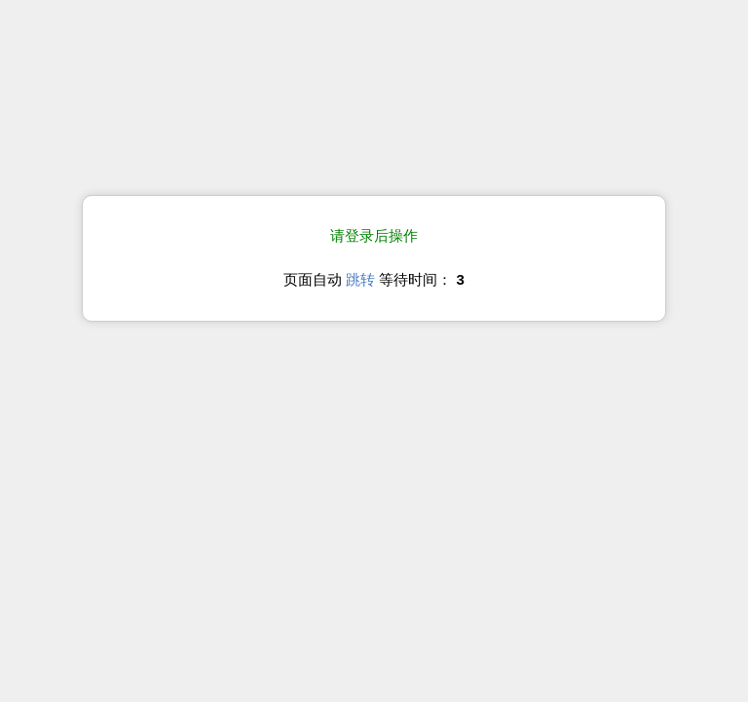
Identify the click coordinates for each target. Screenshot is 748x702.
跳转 (360, 279)
